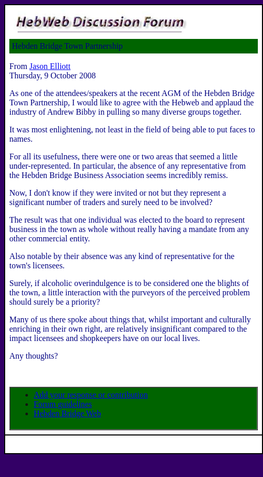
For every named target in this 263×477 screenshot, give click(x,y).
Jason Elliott (50, 66)
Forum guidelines (63, 404)
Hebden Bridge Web (67, 413)
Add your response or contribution (91, 394)
